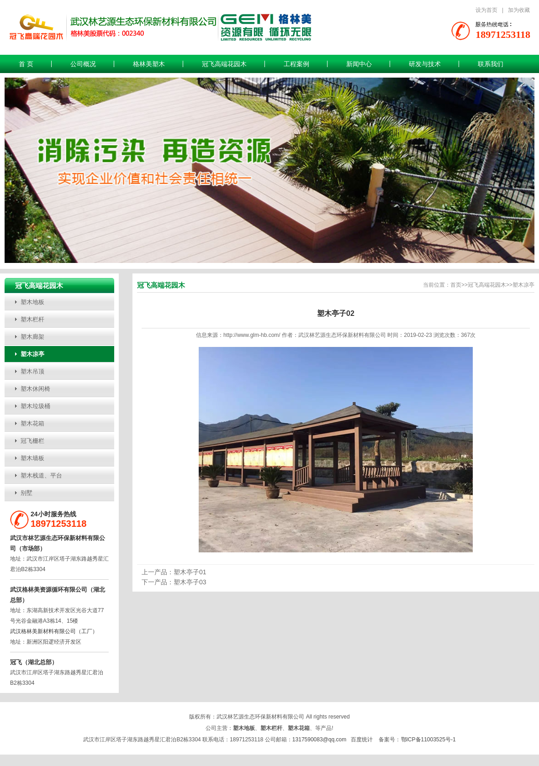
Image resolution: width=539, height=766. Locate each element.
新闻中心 (359, 64)
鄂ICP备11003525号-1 (428, 739)
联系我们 (490, 64)
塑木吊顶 (32, 371)
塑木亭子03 (190, 582)
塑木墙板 (32, 458)
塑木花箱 (32, 423)
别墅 (26, 492)
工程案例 (296, 64)
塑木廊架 (32, 336)
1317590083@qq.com (319, 739)
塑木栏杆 (32, 319)
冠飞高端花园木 (224, 64)
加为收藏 (519, 10)
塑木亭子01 (190, 572)
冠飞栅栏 (32, 440)
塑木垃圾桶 (35, 406)
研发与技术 (425, 64)
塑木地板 (32, 302)
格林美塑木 (149, 64)
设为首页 (486, 10)
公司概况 (83, 64)
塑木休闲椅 (35, 388)
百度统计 (362, 739)
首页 (455, 285)
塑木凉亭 (32, 354)
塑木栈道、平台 (41, 475)
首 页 (26, 64)
